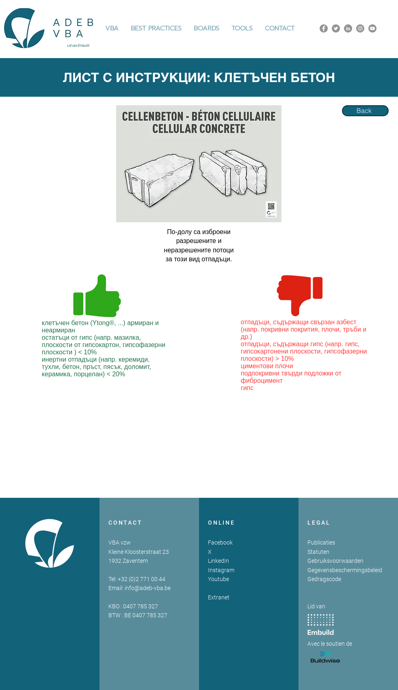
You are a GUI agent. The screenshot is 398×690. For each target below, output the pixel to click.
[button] (156, 28)
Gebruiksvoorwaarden (335, 561)
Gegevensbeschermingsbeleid (344, 570)
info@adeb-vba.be (148, 588)
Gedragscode (324, 579)
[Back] (365, 110)
